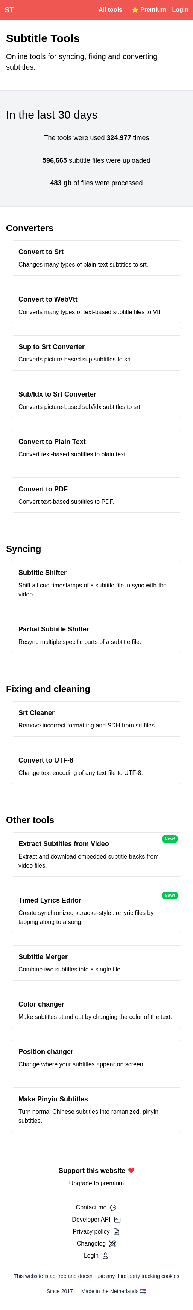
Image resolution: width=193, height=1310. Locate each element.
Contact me (96, 1207)
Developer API (96, 1219)
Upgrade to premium (96, 1183)
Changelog (96, 1243)
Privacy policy (96, 1231)
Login (180, 9)
